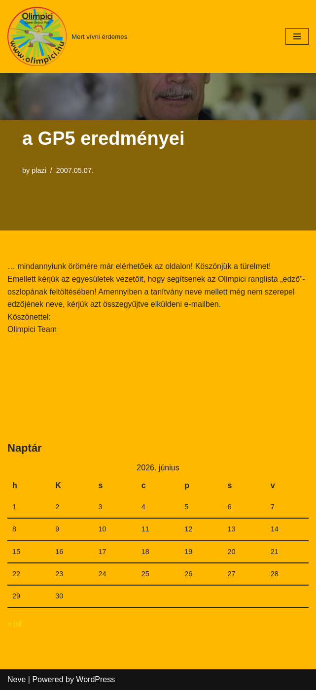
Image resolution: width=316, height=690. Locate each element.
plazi (39, 170)
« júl (14, 624)
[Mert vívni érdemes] (67, 36)
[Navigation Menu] (297, 36)
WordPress (95, 679)
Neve (16, 679)
